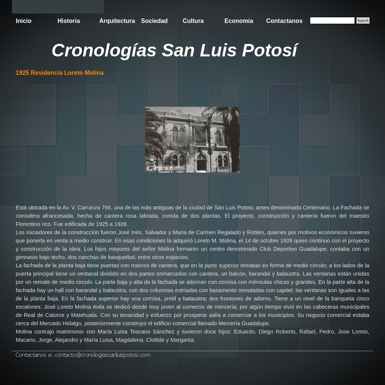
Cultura (193, 21)
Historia (69, 21)
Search (363, 20)
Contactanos (284, 21)
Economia (238, 21)
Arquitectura (117, 21)
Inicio (24, 21)
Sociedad (154, 21)
